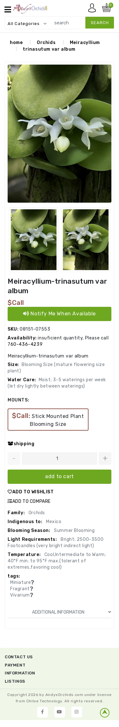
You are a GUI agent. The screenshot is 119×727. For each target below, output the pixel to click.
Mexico (53, 521)
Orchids (46, 42)
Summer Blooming (74, 530)
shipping (21, 443)
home (16, 42)
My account (93, 9)
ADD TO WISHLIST (31, 492)
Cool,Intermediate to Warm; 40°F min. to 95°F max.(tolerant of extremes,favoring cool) (57, 561)
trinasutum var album (49, 49)
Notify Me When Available (59, 314)
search (100, 22)
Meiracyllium (85, 42)
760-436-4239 (25, 344)
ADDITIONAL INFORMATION (71, 612)
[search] (81, 22)
